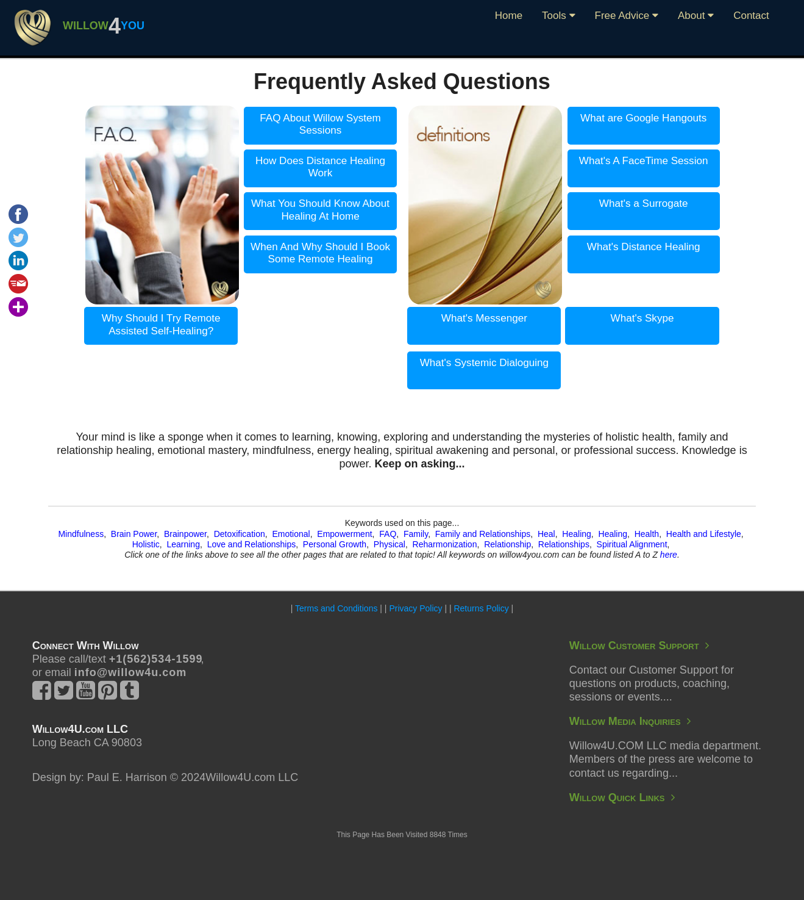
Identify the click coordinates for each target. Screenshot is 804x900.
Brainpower (185, 534)
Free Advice (627, 15)
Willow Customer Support (639, 645)
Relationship (507, 544)
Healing (576, 534)
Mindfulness (81, 534)
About (696, 15)
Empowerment (344, 534)
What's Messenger (484, 318)
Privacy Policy (415, 608)
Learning (183, 544)
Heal (546, 534)
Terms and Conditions (336, 608)
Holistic (146, 544)
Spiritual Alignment (632, 544)
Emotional (291, 534)
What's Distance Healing (643, 247)
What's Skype (642, 318)
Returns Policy (481, 608)
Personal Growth (334, 544)
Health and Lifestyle (703, 534)
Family (416, 534)
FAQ (387, 534)
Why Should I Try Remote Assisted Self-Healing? (161, 324)
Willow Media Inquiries (630, 721)
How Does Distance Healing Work (320, 167)
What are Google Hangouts (643, 118)
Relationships (563, 544)
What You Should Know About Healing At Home (320, 210)
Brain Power (134, 534)
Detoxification (239, 534)
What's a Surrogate (643, 203)
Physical (389, 544)
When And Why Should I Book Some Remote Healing (320, 253)
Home (508, 15)
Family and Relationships (482, 534)
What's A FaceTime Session (643, 161)
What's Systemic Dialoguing (484, 363)
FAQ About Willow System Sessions (320, 124)
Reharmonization (445, 544)
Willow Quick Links (622, 797)
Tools (558, 15)
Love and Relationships (251, 544)
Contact (751, 15)
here (668, 555)
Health (647, 534)
